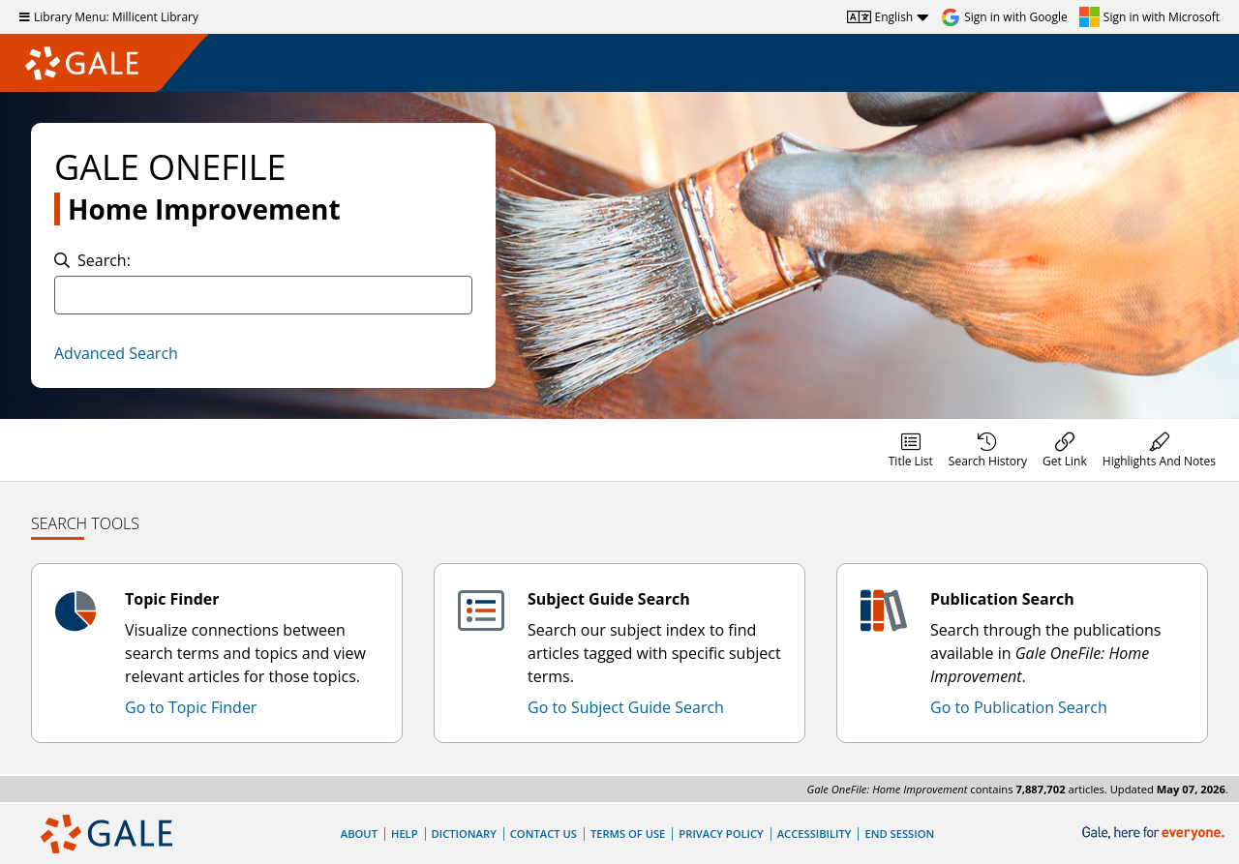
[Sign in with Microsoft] (1149, 17)
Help (404, 833)
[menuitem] (911, 450)
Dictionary (464, 833)
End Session (899, 833)
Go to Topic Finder (191, 707)
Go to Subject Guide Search (626, 707)
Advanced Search (116, 353)
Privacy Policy (721, 833)
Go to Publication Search (1018, 707)
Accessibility (814, 833)
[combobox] (263, 295)
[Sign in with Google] (1004, 17)
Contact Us (543, 833)
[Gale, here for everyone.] (1155, 833)
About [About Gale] (359, 833)
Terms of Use (627, 833)
